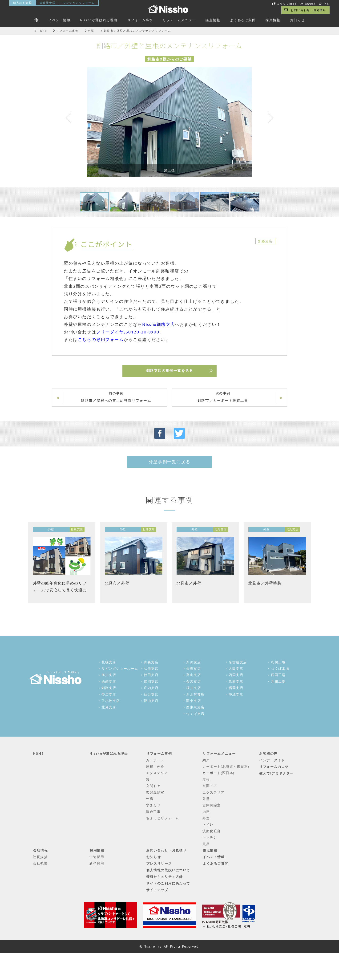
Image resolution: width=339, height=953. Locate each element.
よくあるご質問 (243, 20)
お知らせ (297, 20)
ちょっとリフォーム (162, 818)
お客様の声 (268, 754)
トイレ (208, 825)
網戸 (206, 760)
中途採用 (96, 857)
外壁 (206, 799)
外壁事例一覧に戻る (169, 462)
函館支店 (108, 682)
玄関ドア (153, 786)
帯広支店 (108, 695)
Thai (326, 3)
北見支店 (108, 707)
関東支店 (193, 701)
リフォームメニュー (179, 20)
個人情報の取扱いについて (168, 870)
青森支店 (151, 662)
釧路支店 (108, 688)
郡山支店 (151, 701)
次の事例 (222, 397)
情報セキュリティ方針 (164, 876)
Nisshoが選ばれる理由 (98, 20)
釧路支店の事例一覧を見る (169, 371)
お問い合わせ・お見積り (308, 10)
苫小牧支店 (110, 701)
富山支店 (193, 675)
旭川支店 (108, 675)
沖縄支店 (236, 695)
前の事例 (116, 397)
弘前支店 (151, 669)
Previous (70, 118)
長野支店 (193, 669)
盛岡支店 (151, 682)
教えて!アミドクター (276, 773)
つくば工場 (280, 669)
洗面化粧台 (211, 831)
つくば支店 (195, 714)
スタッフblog (286, 3)
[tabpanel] (169, 122)
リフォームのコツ (273, 766)
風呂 (206, 844)
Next (268, 118)
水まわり (153, 805)
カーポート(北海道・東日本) (225, 766)
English (310, 3)
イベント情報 (59, 20)
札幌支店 (108, 662)
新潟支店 (193, 662)
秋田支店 (151, 675)
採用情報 (273, 20)
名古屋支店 (238, 662)
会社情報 (40, 850)
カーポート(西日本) (218, 773)
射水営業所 (195, 695)
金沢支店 (193, 682)
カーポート (155, 760)
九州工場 (278, 682)
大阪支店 (236, 669)
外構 (149, 799)
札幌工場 (278, 662)
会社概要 (40, 863)
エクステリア (157, 773)
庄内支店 (151, 688)
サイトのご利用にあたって (168, 883)
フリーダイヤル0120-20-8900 (127, 332)
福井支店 (193, 688)
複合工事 (153, 812)
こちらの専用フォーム (101, 339)
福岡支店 (236, 688)
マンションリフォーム (79, 2)
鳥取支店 (236, 682)
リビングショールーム (119, 669)
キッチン (209, 837)
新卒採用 (96, 863)
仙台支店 (151, 695)
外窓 (206, 818)
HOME (38, 754)
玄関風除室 (155, 792)
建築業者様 (48, 2)
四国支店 (236, 675)
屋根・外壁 (155, 766)
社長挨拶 (40, 857)
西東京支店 (195, 707)
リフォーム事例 (140, 20)
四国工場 (278, 675)
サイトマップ (157, 889)
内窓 (206, 812)
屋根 (206, 779)
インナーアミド (272, 760)
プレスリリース (159, 863)
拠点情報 (213, 20)
